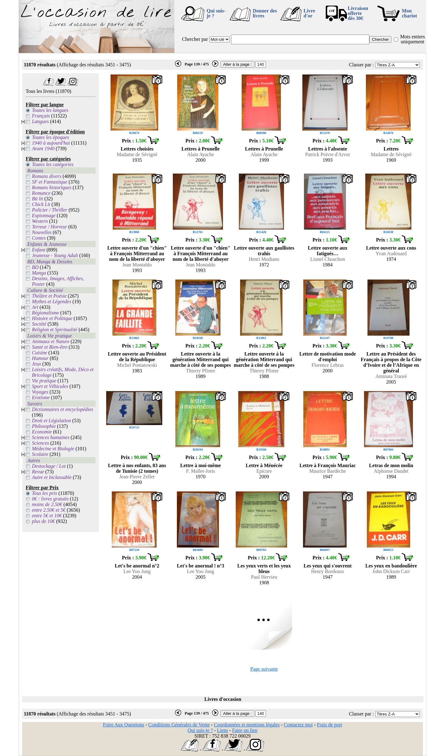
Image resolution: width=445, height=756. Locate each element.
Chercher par (195, 39)
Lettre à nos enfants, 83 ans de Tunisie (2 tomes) (137, 468)
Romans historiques (51, 187)
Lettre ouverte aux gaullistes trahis (264, 250)
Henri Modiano (264, 259)
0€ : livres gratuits (50, 498)
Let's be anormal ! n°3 (200, 565)
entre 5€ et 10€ (47, 515)
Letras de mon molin (391, 465)
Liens (222, 730)
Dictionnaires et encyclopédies (62, 409)
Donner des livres (265, 13)
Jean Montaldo (137, 264)
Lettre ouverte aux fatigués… (328, 250)
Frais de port (329, 724)
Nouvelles (41, 232)
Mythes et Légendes (51, 301)
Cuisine (39, 352)
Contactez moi (298, 724)
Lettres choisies (137, 148)
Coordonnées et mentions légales (247, 724)
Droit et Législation (51, 420)
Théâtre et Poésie (49, 296)
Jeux (36, 363)
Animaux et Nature (50, 341)
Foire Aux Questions (123, 724)
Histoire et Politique (52, 318)
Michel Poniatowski (137, 365)
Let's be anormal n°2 (137, 565)
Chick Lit (41, 204)
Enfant (38, 249)
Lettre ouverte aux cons (391, 248)
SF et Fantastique (49, 181)
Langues (40, 121)
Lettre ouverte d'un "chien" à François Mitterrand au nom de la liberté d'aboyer (137, 253)
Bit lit (37, 198)
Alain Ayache (200, 154)
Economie (42, 431)
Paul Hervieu (264, 577)
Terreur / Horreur (49, 226)
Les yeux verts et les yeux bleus (264, 568)
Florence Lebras (327, 365)
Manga (39, 272)
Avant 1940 (43, 148)
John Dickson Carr (391, 571)
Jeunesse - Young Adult (55, 255)
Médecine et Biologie (53, 448)
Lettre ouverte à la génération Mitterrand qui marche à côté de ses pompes (200, 359)
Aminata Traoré (391, 376)
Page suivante (264, 669)
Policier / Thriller (49, 210)
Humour (40, 358)
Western (40, 221)
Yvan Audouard (391, 253)
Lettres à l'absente (327, 148)
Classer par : (361, 64)
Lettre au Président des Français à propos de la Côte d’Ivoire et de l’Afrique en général (391, 362)
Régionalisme (45, 312)
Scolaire (40, 454)
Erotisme (41, 397)
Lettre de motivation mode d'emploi (327, 356)
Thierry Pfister (200, 370)
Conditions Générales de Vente (179, 724)
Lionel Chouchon (327, 259)
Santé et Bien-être (49, 347)
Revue (38, 471)
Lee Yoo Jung (137, 571)
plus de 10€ (43, 521)
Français (41, 115)
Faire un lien (245, 730)
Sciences (40, 443)
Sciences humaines (50, 437)
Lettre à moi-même (200, 465)
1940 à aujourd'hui (51, 143)
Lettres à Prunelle (201, 148)
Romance (41, 193)
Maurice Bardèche (327, 471)
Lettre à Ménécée (264, 465)
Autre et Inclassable (51, 477)
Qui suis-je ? (215, 13)
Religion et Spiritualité (54, 329)
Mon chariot (409, 13)
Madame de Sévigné (137, 154)
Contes (38, 238)
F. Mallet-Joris (200, 471)
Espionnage (43, 215)
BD (35, 267)
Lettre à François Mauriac (328, 465)
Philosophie (43, 426)
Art (35, 307)
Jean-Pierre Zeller (137, 476)
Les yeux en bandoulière (391, 565)
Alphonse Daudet (391, 471)
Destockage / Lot (48, 466)
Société (39, 324)
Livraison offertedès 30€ (358, 13)
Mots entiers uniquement (412, 39)
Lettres (391, 148)
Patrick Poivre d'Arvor (327, 154)
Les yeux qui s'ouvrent (328, 565)
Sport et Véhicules (50, 386)
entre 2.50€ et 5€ (48, 510)
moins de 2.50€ (47, 504)
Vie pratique (44, 380)
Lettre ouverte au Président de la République (137, 356)
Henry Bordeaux (327, 571)
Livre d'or (309, 13)
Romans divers (46, 176)
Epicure (264, 471)
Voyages (40, 392)
